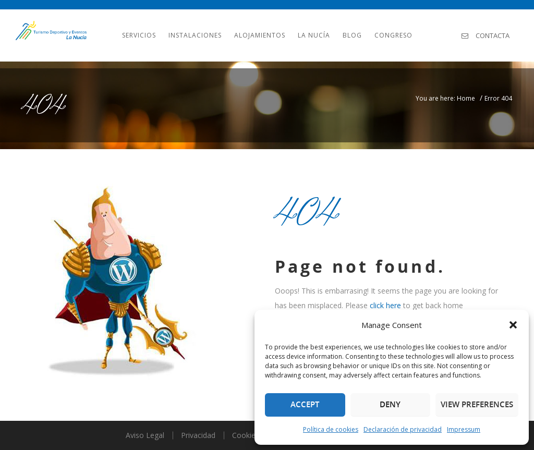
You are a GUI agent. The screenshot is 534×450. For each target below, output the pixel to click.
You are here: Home (445, 98)
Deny (390, 404)
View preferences (477, 404)
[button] (513, 325)
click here (385, 305)
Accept (304, 404)
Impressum (463, 429)
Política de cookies (330, 429)
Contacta (485, 35)
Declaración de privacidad (402, 429)
